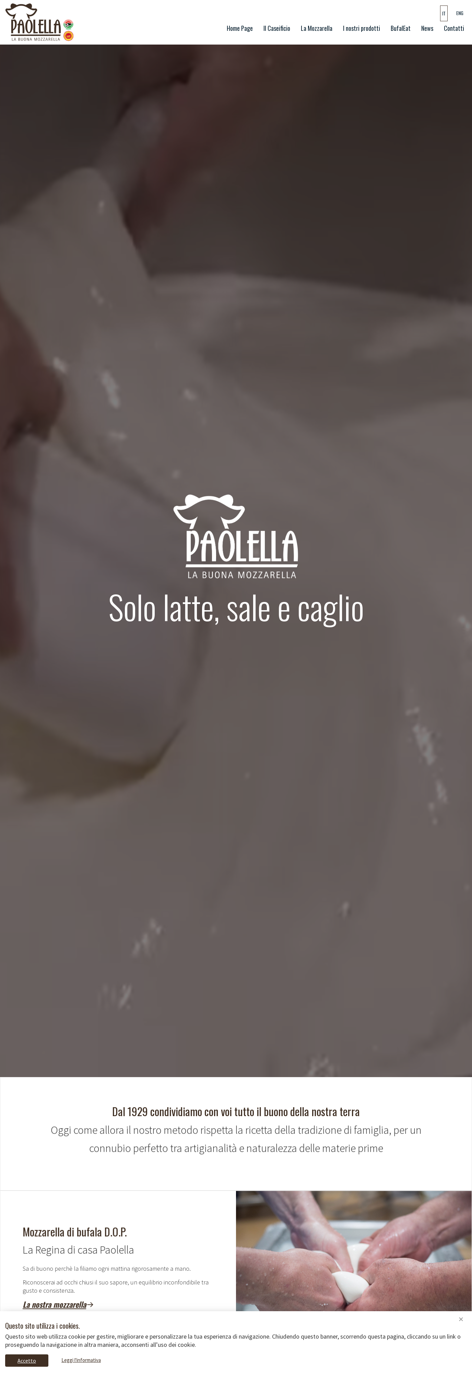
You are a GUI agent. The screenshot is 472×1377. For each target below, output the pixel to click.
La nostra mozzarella (87, 1304)
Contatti (454, 28)
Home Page (241, 28)
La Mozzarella (316, 28)
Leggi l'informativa (81, 1360)
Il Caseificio (276, 28)
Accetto (26, 1360)
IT (444, 13)
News (427, 28)
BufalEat (401, 28)
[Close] (461, 1319)
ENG (459, 12)
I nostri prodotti (361, 28)
